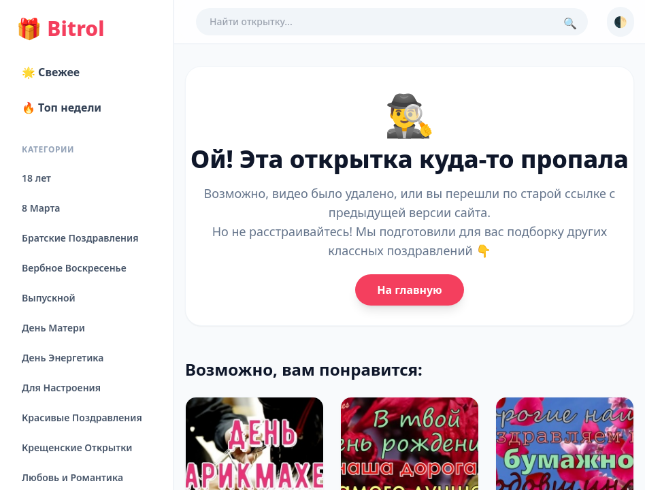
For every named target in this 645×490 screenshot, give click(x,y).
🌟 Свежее (51, 72)
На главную (409, 289)
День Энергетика (62, 357)
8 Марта (41, 207)
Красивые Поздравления (82, 417)
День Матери (53, 327)
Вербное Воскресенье (74, 267)
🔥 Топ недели (61, 107)
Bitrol (60, 28)
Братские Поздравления (80, 237)
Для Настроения (61, 387)
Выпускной (49, 297)
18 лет (36, 178)
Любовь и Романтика (72, 477)
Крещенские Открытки (77, 447)
